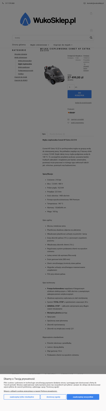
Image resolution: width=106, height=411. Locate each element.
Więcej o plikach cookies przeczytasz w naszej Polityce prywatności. (30, 391)
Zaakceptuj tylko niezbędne (22, 397)
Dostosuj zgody (53, 397)
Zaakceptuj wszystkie (83, 397)
